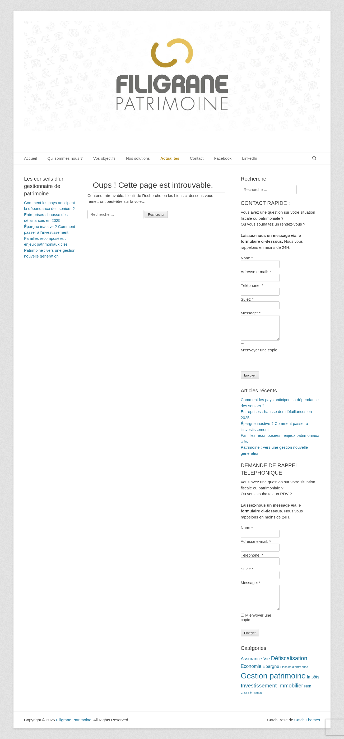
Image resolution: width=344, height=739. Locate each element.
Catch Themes (307, 720)
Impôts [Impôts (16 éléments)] (313, 677)
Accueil (30, 158)
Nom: (247, 258)
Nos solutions (138, 158)
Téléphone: (252, 285)
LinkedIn (249, 158)
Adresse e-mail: (256, 271)
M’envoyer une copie (259, 350)
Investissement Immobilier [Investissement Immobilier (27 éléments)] (272, 685)
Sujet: (247, 299)
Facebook (222, 158)
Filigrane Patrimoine (73, 720)
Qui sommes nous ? (64, 158)
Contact (197, 158)
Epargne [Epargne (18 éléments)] (270, 666)
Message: (251, 313)
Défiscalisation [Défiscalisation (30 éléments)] (289, 658)
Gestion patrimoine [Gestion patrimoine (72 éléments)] (273, 675)
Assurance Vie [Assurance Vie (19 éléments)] (255, 658)
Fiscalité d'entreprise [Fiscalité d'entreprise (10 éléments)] (294, 666)
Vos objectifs (104, 158)
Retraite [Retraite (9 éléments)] (257, 692)
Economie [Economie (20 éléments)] (251, 666)
